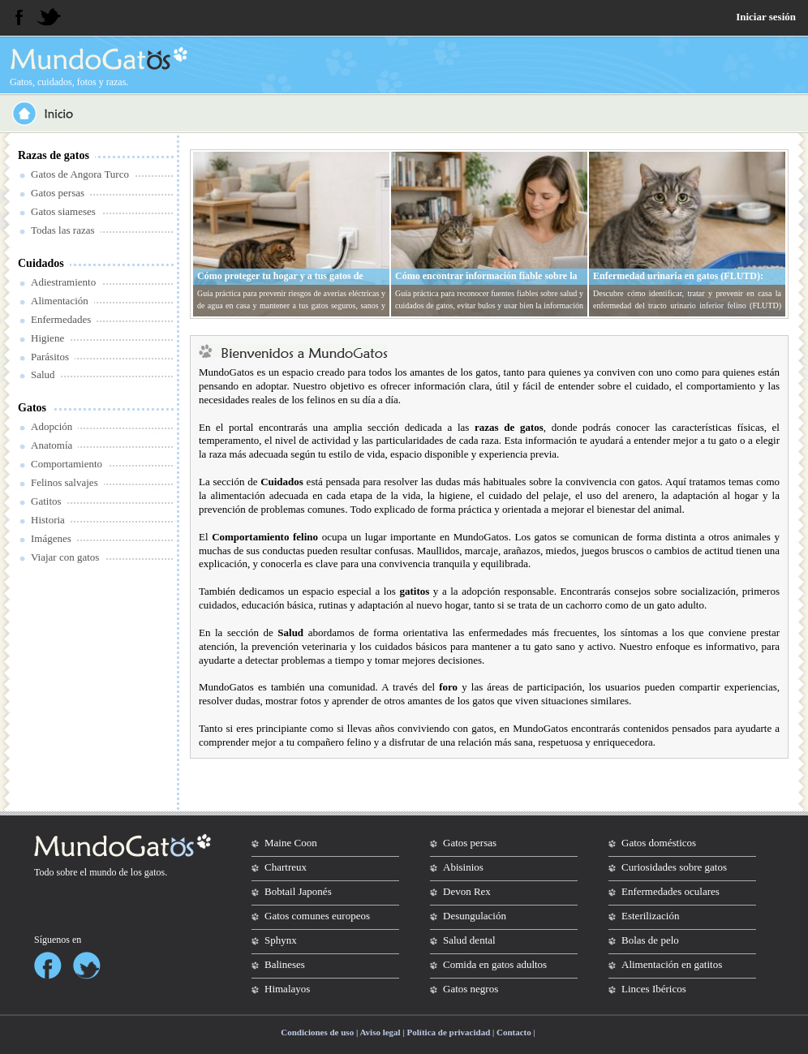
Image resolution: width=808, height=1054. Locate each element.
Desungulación (474, 916)
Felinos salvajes (64, 482)
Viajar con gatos (65, 557)
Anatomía (51, 445)
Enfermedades (61, 319)
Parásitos (50, 357)
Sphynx (280, 940)
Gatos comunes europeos (317, 916)
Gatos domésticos (658, 843)
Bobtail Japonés (298, 891)
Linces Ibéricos (653, 989)
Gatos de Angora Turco (80, 174)
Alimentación (59, 301)
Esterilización (650, 916)
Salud (43, 374)
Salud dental (469, 940)
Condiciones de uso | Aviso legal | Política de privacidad (385, 1032)
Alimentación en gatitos (671, 964)
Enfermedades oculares (670, 891)
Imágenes (51, 538)
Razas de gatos (53, 155)
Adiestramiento (63, 282)
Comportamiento (66, 464)
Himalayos (287, 989)
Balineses (284, 964)
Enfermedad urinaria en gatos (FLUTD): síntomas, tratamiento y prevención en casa (682, 282)
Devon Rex (467, 891)
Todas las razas (63, 230)
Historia (48, 520)
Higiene (47, 338)
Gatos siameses (63, 211)
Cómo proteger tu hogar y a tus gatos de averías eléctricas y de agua (280, 282)
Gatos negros (470, 989)
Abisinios (463, 867)
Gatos (32, 408)
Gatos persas (57, 193)
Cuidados (41, 263)
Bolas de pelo (650, 940)
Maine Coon (290, 843)
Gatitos (46, 501)
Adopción (51, 426)
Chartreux (285, 867)
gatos (154, 872)
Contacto (513, 1032)
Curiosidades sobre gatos (674, 867)
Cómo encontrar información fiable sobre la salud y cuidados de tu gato (486, 282)
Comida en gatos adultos (495, 964)
